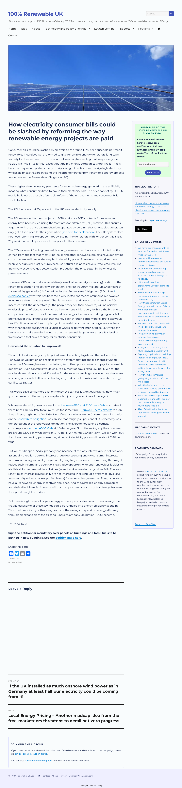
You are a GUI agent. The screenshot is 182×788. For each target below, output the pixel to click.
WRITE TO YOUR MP (156, 471)
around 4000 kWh (41, 428)
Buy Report (143, 229)
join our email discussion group (30, 753)
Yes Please (153, 173)
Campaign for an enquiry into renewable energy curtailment (151, 456)
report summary (158, 220)
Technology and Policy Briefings (65, 28)
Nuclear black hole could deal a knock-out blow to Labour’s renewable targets (154, 327)
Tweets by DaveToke (145, 524)
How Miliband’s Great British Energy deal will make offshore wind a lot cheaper (154, 306)
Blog (24, 28)
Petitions (144, 28)
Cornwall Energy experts (96, 410)
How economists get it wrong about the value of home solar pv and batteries (153, 316)
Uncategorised (15, 562)
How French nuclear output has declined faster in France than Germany (153, 296)
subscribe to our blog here (38, 760)
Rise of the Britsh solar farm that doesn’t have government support (154, 412)
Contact (13, 35)
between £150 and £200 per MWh (83, 405)
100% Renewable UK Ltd (23, 776)
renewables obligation (31, 419)
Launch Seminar (104, 28)
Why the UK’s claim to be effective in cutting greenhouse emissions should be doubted (154, 388)
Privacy (63, 776)
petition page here (68, 537)
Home (12, 28)
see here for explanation (78, 232)
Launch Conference (145, 433)
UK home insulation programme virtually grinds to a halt (153, 285)
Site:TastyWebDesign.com (81, 776)
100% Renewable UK (35, 14)
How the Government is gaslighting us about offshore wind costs (153, 378)
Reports (125, 28)
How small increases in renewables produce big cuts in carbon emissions (154, 261)
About (36, 28)
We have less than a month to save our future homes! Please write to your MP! (153, 251)
